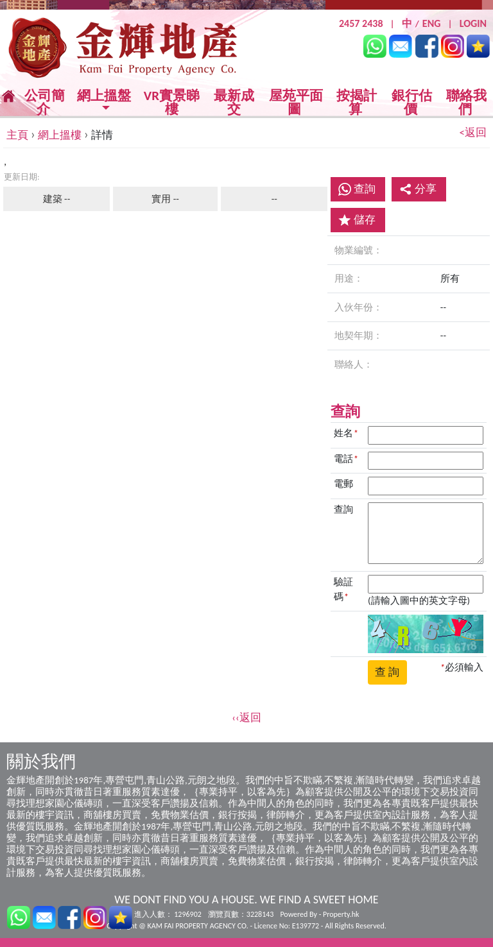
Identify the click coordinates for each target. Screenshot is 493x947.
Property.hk (341, 914)
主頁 (17, 135)
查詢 (365, 189)
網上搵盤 (104, 96)
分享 (418, 189)
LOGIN (473, 23)
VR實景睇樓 (172, 102)
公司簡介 (44, 102)
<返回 (473, 132)
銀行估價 (412, 102)
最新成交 (234, 102)
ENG (431, 23)
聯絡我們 (466, 102)
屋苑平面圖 (296, 102)
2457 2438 (361, 23)
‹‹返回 (246, 717)
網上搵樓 (60, 135)
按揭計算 (356, 102)
